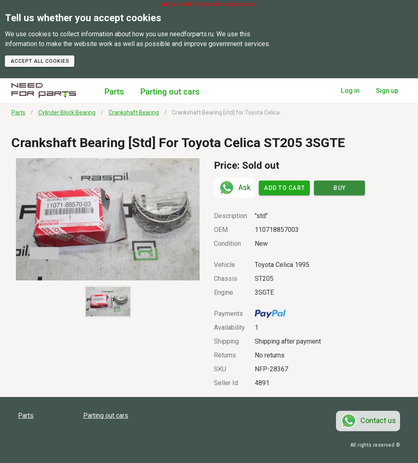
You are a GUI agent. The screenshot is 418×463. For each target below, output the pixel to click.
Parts (114, 92)
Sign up (387, 91)
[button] (107, 219)
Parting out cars (170, 92)
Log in (350, 91)
